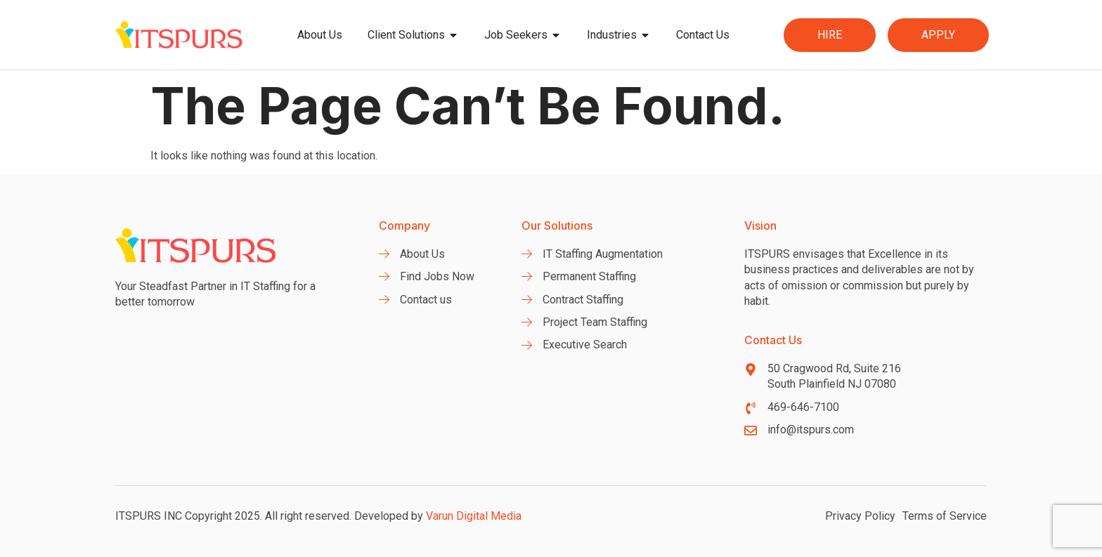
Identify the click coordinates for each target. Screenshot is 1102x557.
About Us (319, 34)
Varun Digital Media (473, 516)
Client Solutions (413, 35)
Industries (619, 35)
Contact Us (703, 34)
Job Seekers (523, 35)
